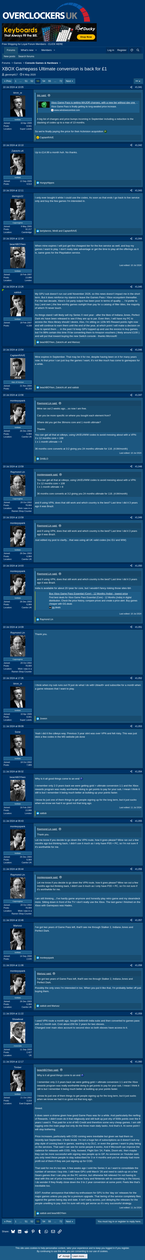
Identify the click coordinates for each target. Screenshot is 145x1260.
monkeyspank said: (47, 474)
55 (49, 81)
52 (32, 81)
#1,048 (138, 466)
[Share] (131, 87)
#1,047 (138, 395)
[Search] (138, 50)
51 (26, 81)
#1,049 (138, 517)
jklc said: (41, 95)
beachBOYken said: (48, 1070)
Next (68, 81)
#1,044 (138, 238)
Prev (8, 81)
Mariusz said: (44, 973)
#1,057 (138, 920)
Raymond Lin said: (47, 403)
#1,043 (138, 190)
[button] (36, 50)
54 (43, 81)
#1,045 (138, 286)
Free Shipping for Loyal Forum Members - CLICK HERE (32, 44)
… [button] (20, 81)
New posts (9, 56)
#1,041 (138, 87)
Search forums (26, 56)
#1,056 (138, 869)
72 (60, 81)
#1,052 (138, 678)
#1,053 (138, 726)
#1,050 (138, 565)
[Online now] (3, 290)
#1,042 (138, 145)
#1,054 (138, 771)
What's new (27, 50)
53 (37, 81)
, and (58, 231)
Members (46, 50)
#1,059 (138, 1013)
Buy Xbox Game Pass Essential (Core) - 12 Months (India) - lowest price (88, 593)
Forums (11, 50)
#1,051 (138, 627)
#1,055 (138, 821)
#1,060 (138, 1061)
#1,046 (138, 349)
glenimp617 (11, 74)
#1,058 (138, 965)
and (49, 1006)
